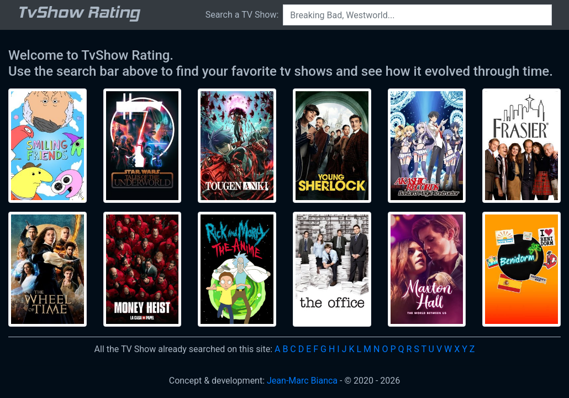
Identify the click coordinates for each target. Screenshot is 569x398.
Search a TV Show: (242, 14)
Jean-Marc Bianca (302, 380)
